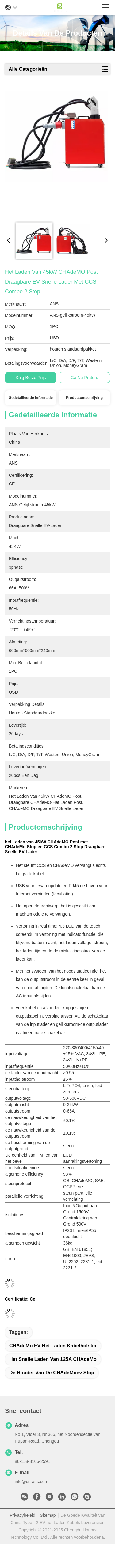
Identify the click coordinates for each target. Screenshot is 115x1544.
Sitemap (48, 1515)
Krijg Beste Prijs (31, 377)
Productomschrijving (84, 398)
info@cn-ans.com (31, 1481)
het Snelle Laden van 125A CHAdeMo (53, 1359)
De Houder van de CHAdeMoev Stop (51, 1372)
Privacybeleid (22, 1515)
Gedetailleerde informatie (31, 398)
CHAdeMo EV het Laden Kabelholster (53, 1345)
